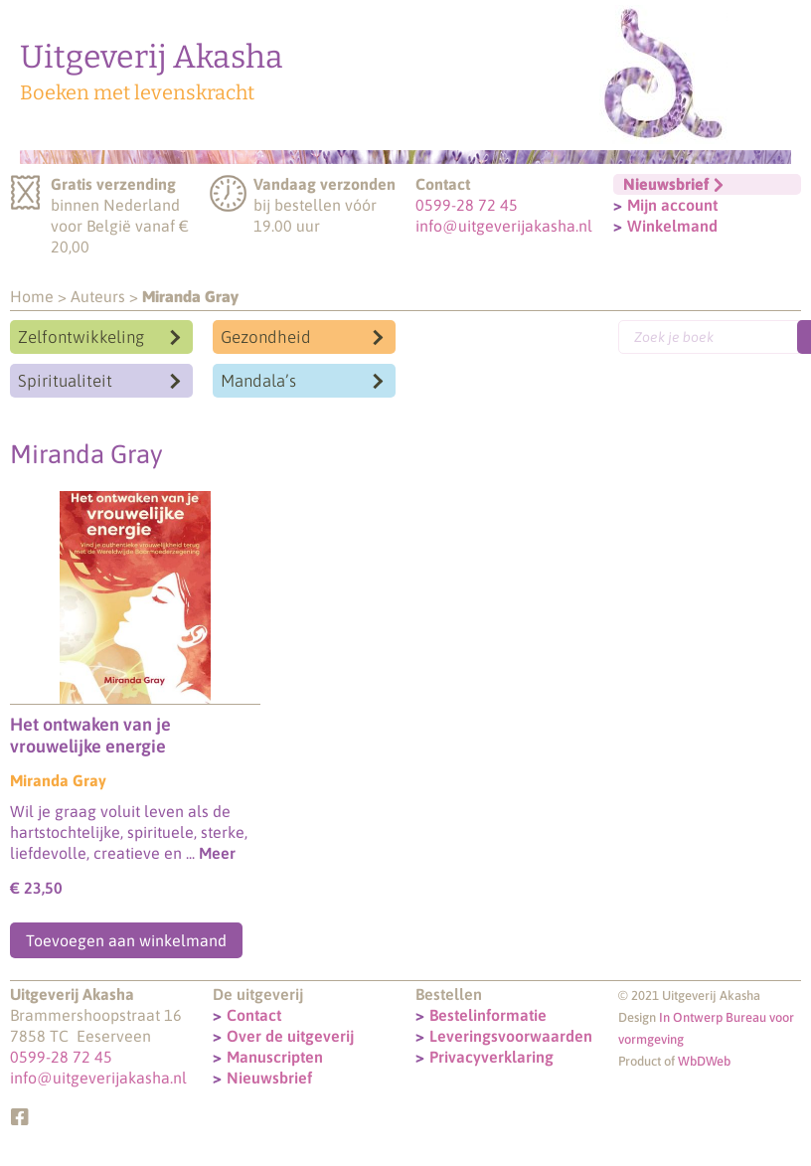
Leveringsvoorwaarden (510, 1036)
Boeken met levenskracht (137, 92)
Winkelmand (672, 226)
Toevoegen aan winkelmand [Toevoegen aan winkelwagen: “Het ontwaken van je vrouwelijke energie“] (126, 940)
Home (32, 296)
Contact (254, 1015)
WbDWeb (704, 1061)
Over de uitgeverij (290, 1036)
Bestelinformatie (488, 1015)
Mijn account (672, 205)
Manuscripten (275, 1057)
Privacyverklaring (491, 1057)
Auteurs (98, 296)
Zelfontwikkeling (81, 337)
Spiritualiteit (65, 381)
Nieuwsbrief (269, 1077)
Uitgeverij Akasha (151, 57)
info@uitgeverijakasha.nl (503, 226)
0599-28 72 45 (466, 205)
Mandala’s (258, 381)
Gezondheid (266, 337)
